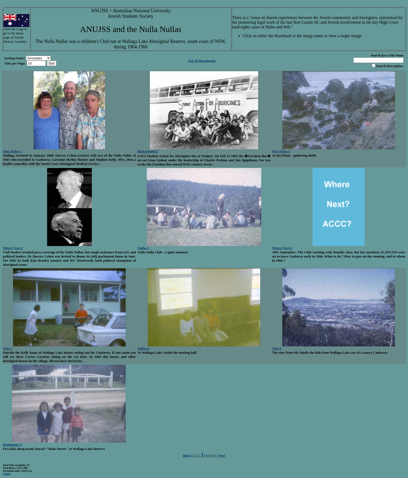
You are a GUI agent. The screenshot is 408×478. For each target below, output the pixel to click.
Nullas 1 (143, 248)
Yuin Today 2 (12, 151)
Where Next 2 (13, 248)
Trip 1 (7, 348)
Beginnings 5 (12, 445)
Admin (6, 473)
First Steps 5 (281, 151)
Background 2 (147, 151)
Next (221, 455)
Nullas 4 (143, 348)
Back (186, 455)
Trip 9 (276, 348)
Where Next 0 (282, 248)
